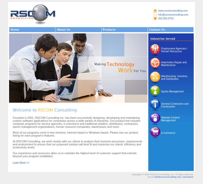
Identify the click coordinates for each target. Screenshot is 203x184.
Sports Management (172, 91)
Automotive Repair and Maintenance (174, 64)
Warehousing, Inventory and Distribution (174, 77)
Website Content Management (170, 119)
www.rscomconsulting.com (173, 10)
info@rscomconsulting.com (173, 14)
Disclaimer (188, 177)
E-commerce (168, 133)
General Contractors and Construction (175, 105)
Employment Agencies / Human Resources (174, 50)
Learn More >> (21, 162)
